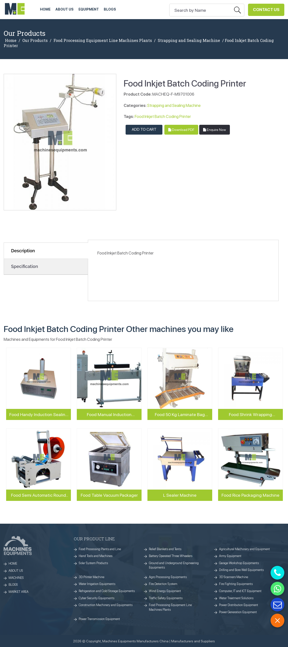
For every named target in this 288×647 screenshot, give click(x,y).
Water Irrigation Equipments (97, 584)
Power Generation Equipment (238, 612)
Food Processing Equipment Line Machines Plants (102, 40)
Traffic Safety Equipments (166, 598)
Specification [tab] (24, 266)
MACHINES (16, 578)
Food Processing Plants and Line (100, 549)
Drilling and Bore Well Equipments (241, 570)
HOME (45, 9)
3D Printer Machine (91, 577)
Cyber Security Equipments (96, 598)
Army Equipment (230, 556)
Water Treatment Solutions (236, 598)
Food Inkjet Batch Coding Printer (163, 116)
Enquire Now (214, 130)
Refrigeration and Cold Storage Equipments (107, 591)
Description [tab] (23, 250)
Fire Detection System (163, 584)
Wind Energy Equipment (165, 591)
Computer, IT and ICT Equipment (240, 591)
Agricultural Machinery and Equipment (244, 549)
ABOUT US (64, 9)
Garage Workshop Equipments (239, 563)
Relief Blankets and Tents (165, 549)
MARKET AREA (18, 592)
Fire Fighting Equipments (236, 584)
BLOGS (13, 584)
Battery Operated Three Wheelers (170, 556)
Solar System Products (93, 563)
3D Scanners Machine (233, 577)
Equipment (89, 9)
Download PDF (181, 130)
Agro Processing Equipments (168, 577)
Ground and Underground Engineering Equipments (174, 565)
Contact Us (266, 9)
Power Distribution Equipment (238, 605)
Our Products (35, 40)
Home (10, 40)
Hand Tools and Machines (95, 556)
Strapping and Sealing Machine (189, 40)
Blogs (110, 9)
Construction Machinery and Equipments (105, 605)
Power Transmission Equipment (99, 619)
